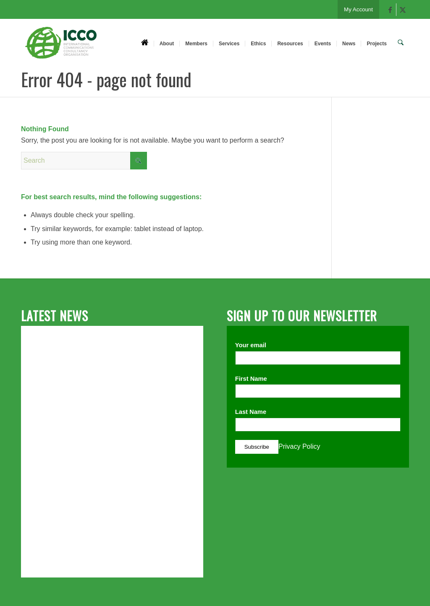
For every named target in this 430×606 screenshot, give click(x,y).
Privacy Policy (299, 446)
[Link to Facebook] (390, 9)
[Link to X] (402, 9)
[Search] (401, 43)
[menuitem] (146, 43)
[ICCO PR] (61, 47)
